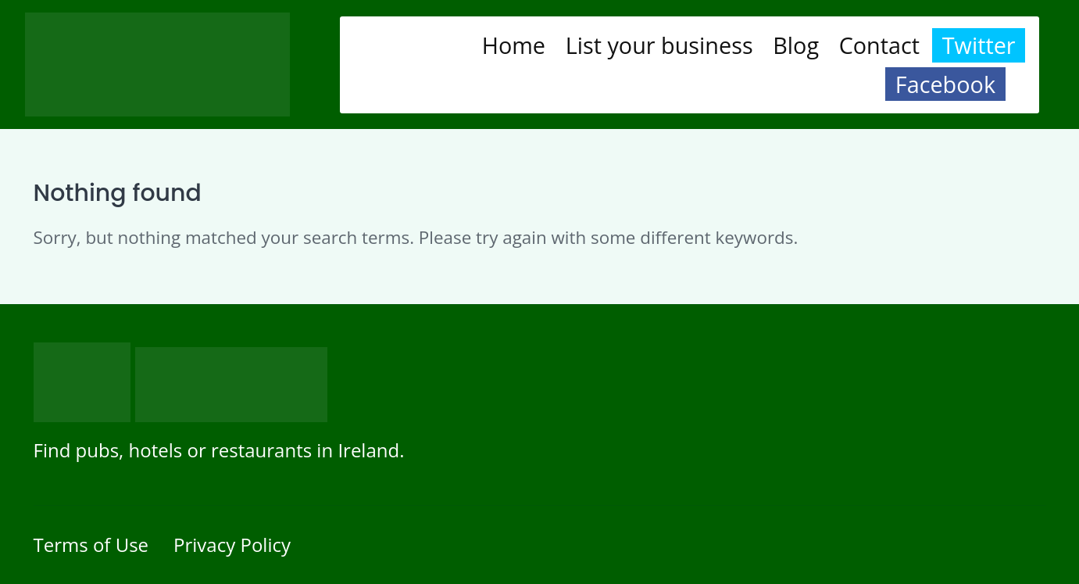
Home (513, 45)
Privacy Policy (232, 544)
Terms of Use (91, 544)
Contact (879, 45)
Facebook (945, 84)
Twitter (979, 45)
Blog (796, 45)
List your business (659, 45)
